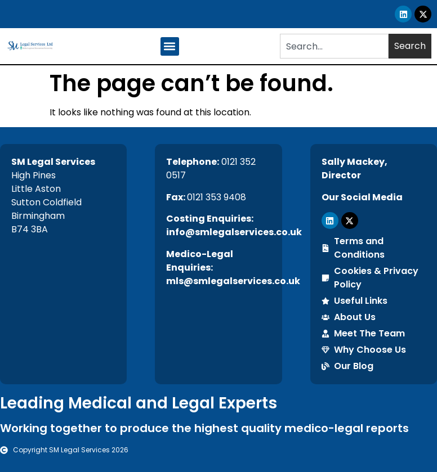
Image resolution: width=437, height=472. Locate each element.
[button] (169, 46)
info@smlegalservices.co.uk (234, 232)
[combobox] (334, 46)
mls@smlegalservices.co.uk (233, 281)
